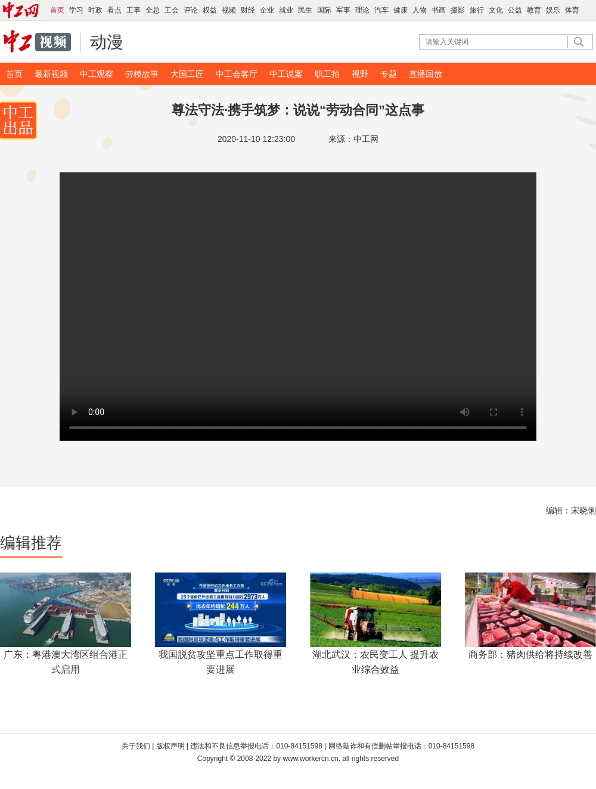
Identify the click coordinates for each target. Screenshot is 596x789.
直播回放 (425, 74)
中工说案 (286, 74)
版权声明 (171, 746)
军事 (343, 10)
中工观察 (96, 74)
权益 (210, 10)
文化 (496, 10)
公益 (515, 10)
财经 (248, 10)
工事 (133, 10)
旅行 (477, 10)
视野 (360, 74)
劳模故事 (142, 74)
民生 (305, 10)
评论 (191, 10)
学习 (76, 10)
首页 (14, 74)
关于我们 (136, 746)
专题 (388, 74)
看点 (114, 10)
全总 (152, 10)
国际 (324, 10)
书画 (439, 10)
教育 (534, 10)
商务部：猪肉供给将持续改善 (530, 654)
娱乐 (553, 10)
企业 (267, 10)
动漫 (106, 42)
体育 (572, 10)
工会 (171, 10)
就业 (286, 10)
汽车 (381, 10)
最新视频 (51, 74)
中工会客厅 (236, 74)
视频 (229, 10)
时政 (95, 10)
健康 (400, 10)
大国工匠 (187, 74)
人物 (419, 10)
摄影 (458, 10)
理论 (362, 10)
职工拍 (327, 74)
